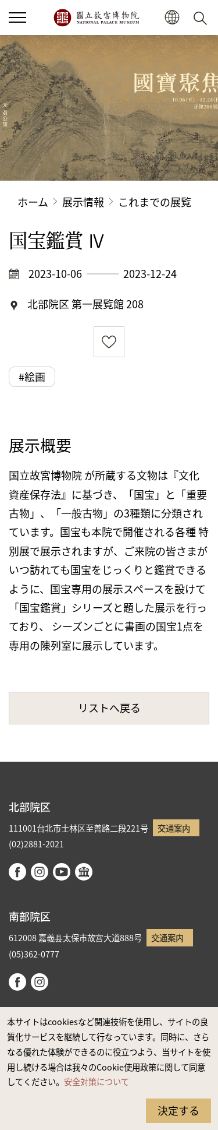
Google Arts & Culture (83, 872)
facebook (17, 872)
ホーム (32, 201)
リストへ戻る (109, 707)
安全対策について (96, 1081)
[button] (17, 17)
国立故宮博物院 (96, 17)
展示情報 (83, 201)
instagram (39, 872)
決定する (178, 1110)
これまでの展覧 (154, 201)
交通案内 (174, 828)
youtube (61, 872)
